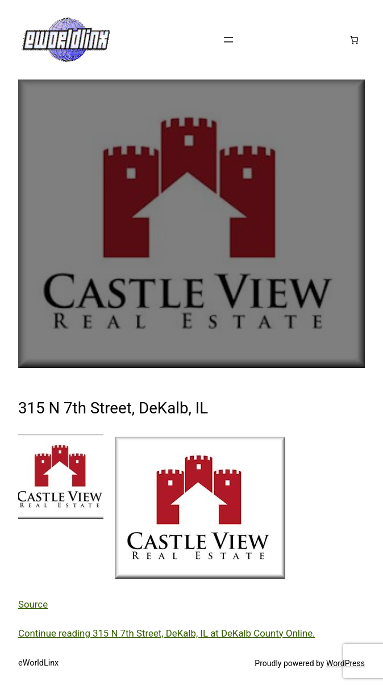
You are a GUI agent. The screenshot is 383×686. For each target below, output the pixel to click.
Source (33, 604)
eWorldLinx (38, 663)
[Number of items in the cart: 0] (354, 39)
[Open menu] (228, 40)
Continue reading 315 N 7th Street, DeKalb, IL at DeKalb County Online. (166, 633)
